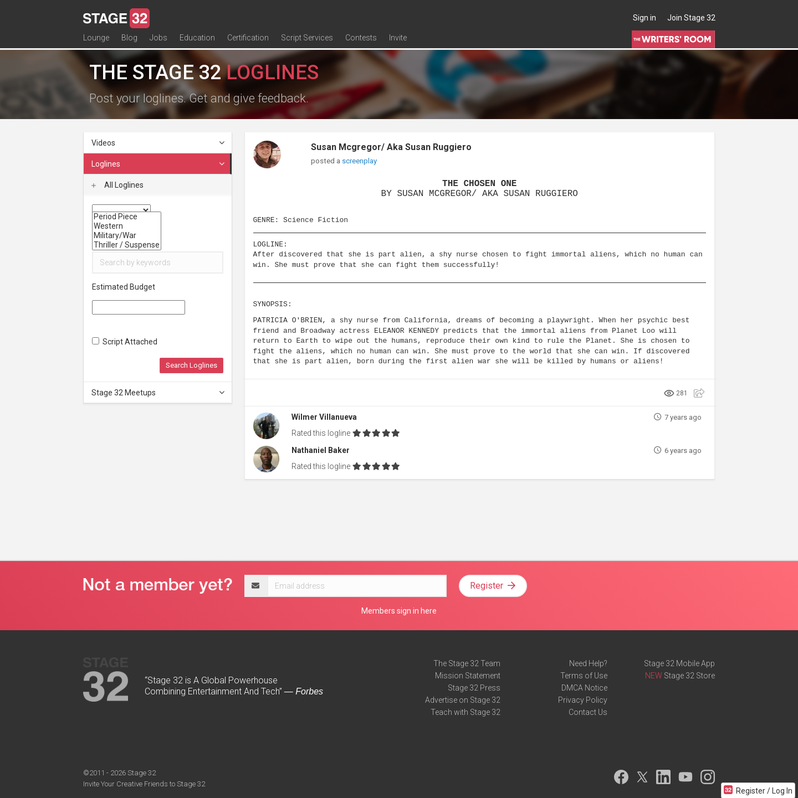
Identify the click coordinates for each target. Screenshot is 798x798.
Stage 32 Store (689, 675)
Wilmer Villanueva (324, 417)
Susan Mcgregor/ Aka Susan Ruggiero (391, 147)
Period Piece (127, 217)
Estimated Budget (123, 286)
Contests (361, 42)
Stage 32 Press (474, 687)
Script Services (307, 42)
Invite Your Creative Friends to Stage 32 (144, 784)
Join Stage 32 (691, 17)
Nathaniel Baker (320, 450)
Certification (248, 42)
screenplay (359, 161)
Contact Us (588, 712)
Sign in (644, 17)
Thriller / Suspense (127, 245)
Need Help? (588, 663)
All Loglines (117, 185)
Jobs (158, 42)
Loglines (158, 163)
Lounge (96, 42)
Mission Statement (467, 675)
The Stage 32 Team (466, 663)
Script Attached (124, 341)
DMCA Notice (584, 687)
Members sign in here (399, 610)
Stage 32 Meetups (158, 392)
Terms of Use (583, 675)
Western (127, 226)
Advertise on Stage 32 (462, 700)
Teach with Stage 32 (465, 712)
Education (197, 42)
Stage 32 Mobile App (679, 663)
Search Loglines (191, 365)
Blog (129, 42)
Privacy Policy (582, 700)
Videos (158, 142)
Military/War (127, 235)
